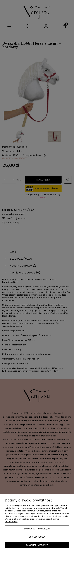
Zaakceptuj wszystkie (37, 545)
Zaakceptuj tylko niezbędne (37, 528)
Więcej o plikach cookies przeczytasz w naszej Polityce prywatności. (32, 520)
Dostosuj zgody (37, 537)
